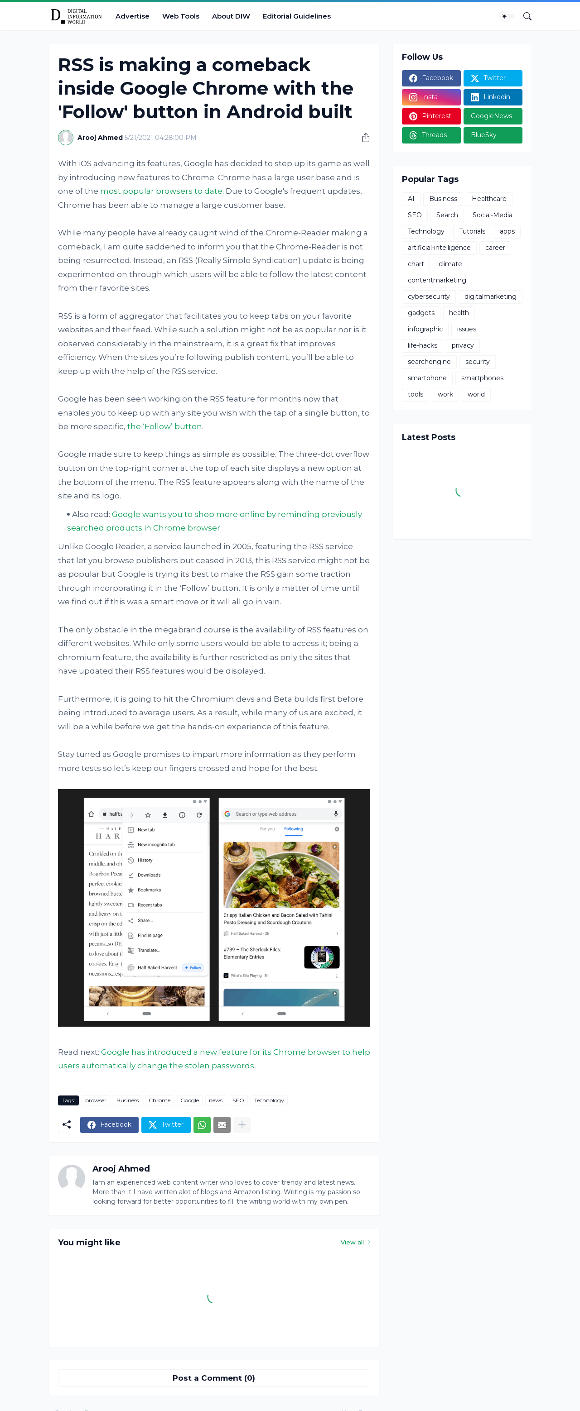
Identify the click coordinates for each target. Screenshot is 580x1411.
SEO (238, 1100)
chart (416, 264)
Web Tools (180, 16)
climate (450, 264)
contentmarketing (437, 280)
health (459, 313)
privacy (463, 345)
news (215, 1100)
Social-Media (492, 215)
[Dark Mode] (507, 16)
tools (415, 394)
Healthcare (489, 199)
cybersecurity (429, 296)
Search (447, 215)
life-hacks (422, 345)
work (445, 394)
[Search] (524, 16)
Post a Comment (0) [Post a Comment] (214, 1377)
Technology (269, 1100)
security (477, 362)
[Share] (362, 137)
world (476, 394)
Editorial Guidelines (297, 16)
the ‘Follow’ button (164, 426)
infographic (425, 329)
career (495, 248)
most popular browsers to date (161, 191)
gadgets (421, 313)
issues (466, 329)
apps (507, 231)
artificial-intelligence (439, 248)
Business (127, 1100)
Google (189, 1100)
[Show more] (242, 1125)
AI (411, 199)
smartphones (482, 378)
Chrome (159, 1100)
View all (352, 1242)
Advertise (133, 16)
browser (95, 1100)
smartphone (427, 378)
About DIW (231, 16)
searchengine (429, 362)
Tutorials (472, 231)
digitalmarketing (490, 296)
